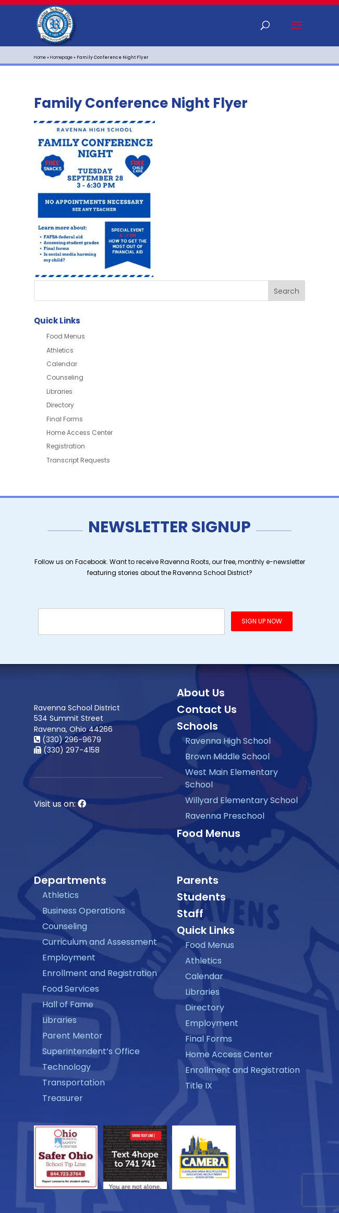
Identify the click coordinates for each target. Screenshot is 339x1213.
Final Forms (64, 419)
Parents (198, 880)
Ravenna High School (228, 741)
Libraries (59, 391)
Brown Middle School (227, 756)
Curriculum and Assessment (99, 942)
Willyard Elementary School (241, 800)
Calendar (61, 363)
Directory (60, 405)
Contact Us (207, 709)
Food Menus (65, 336)
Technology (66, 1067)
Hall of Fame (67, 1004)
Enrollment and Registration (99, 973)
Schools (197, 726)
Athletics (60, 350)
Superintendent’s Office (91, 1051)
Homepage (61, 57)
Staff (190, 913)
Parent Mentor (72, 1036)
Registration (65, 446)
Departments (70, 880)
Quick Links (206, 930)
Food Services (70, 989)
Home (40, 57)
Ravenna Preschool (224, 816)
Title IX (198, 1086)
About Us (201, 692)
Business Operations (83, 911)
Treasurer (62, 1098)
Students (201, 897)
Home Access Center (79, 432)
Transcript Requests (78, 460)
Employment (68, 958)
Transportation (73, 1083)
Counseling (64, 377)
